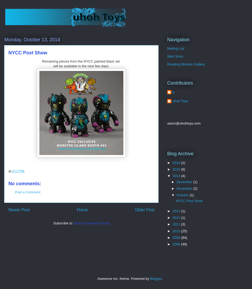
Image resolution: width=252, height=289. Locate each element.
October (183, 195)
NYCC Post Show (189, 201)
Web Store (175, 56)
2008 (176, 244)
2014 (176, 176)
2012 (176, 218)
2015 (176, 169)
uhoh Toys (180, 101)
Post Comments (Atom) (91, 223)
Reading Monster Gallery (186, 64)
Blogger (155, 279)
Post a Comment (27, 192)
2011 (176, 224)
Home (82, 210)
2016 (176, 163)
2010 (176, 231)
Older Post (144, 210)
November (185, 188)
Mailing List (175, 48)
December (185, 182)
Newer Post (19, 210)
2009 (176, 238)
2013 (176, 211)
